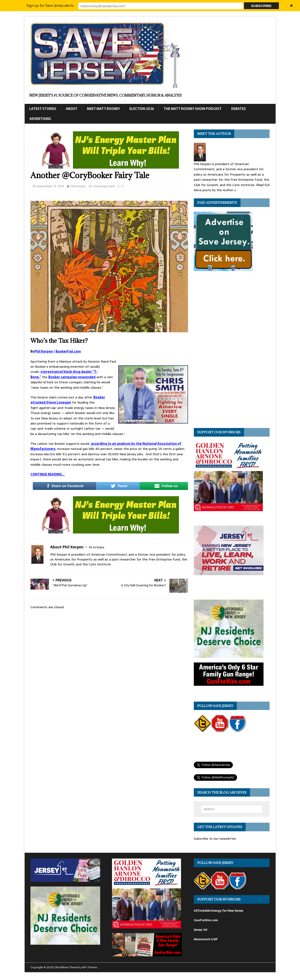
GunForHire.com (206, 920)
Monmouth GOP (206, 939)
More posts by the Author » (215, 190)
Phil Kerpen (78, 186)
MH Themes (89, 967)
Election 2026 (141, 108)
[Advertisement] (229, 351)
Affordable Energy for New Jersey (218, 910)
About (71, 108)
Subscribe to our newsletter (215, 838)
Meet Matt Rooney (103, 108)
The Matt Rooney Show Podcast (193, 108)
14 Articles (96, 547)
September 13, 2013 (50, 186)
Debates (238, 108)
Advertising (40, 118)
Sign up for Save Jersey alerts (104, 5)
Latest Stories (42, 108)
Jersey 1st (201, 929)
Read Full (263, 184)
